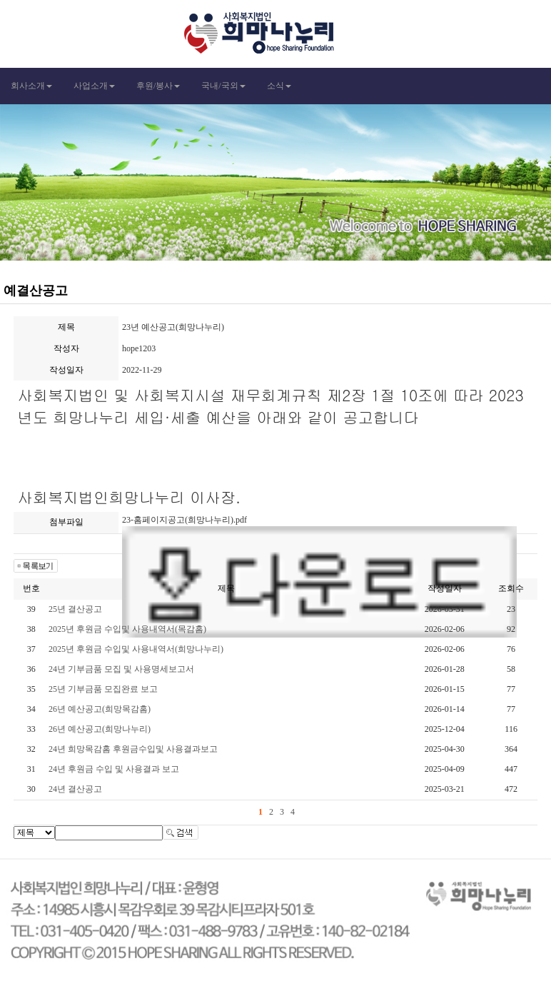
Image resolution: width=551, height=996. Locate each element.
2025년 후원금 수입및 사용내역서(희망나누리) (136, 649)
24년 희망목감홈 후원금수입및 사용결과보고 (133, 749)
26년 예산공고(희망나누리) (100, 729)
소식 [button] (279, 86)
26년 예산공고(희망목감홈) (100, 709)
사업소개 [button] (94, 86)
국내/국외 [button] (223, 86)
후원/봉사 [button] (158, 86)
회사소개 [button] (31, 86)
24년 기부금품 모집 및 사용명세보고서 (121, 669)
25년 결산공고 (75, 609)
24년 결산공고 (75, 789)
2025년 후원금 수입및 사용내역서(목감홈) (127, 629)
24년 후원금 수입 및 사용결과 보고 (114, 769)
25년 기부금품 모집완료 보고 (103, 689)
